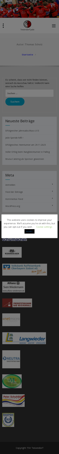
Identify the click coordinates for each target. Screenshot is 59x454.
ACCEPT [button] (29, 231)
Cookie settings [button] (44, 226)
